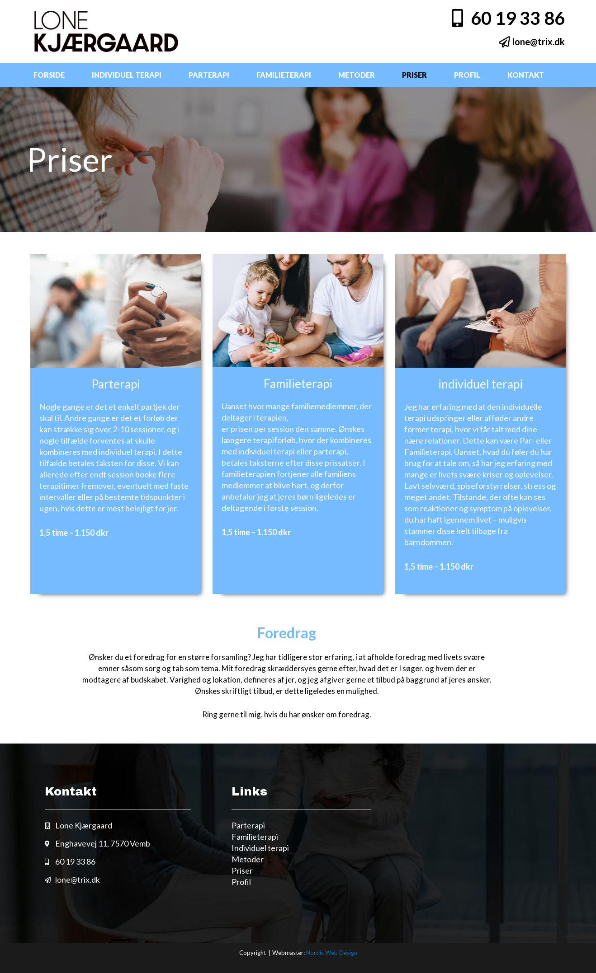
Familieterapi (283, 74)
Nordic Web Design (331, 952)
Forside (49, 74)
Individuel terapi (126, 74)
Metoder (356, 74)
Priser (414, 74)
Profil (467, 74)
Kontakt (525, 74)
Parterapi (209, 74)
